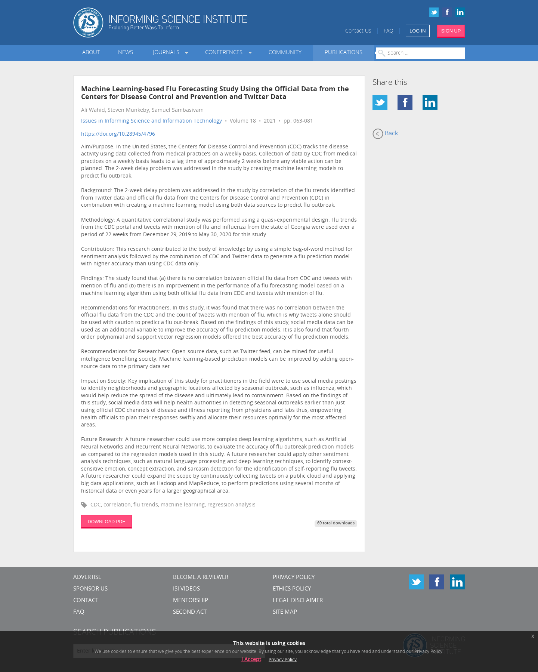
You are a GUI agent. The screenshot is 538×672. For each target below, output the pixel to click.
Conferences (225, 53)
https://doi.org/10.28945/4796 (118, 134)
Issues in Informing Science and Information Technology (151, 121)
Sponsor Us (90, 589)
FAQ (388, 31)
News (125, 53)
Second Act (190, 612)
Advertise (87, 577)
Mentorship (190, 601)
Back (385, 134)
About (91, 53)
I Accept (251, 660)
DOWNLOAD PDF (106, 521)
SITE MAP (285, 612)
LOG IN (417, 31)
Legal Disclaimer (298, 601)
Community (285, 53)
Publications (343, 53)
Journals (167, 53)
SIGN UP (451, 31)
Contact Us (358, 31)
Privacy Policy (294, 577)
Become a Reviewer (200, 577)
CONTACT (85, 601)
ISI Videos (186, 589)
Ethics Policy (292, 589)
